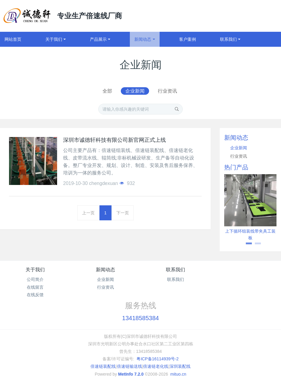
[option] (250, 210)
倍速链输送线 (129, 366)
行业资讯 (167, 91)
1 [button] (246, 246)
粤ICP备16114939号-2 (157, 358)
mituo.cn (178, 374)
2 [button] (255, 246)
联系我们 (175, 269)
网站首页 (13, 39)
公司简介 (35, 279)
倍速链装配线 (103, 366)
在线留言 (35, 287)
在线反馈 (35, 294)
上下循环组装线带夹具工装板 (250, 234)
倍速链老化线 (155, 366)
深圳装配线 (180, 366)
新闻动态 (105, 269)
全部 (107, 91)
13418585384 (140, 318)
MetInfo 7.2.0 (131, 374)
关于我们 (35, 269)
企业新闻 (135, 91)
